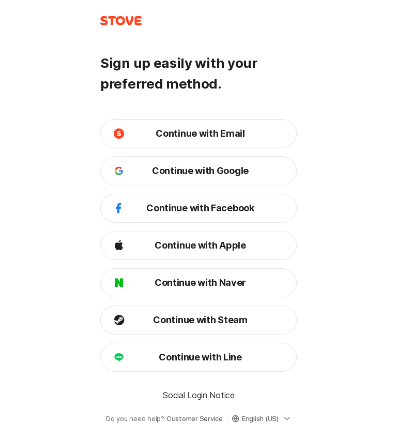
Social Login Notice (198, 395)
